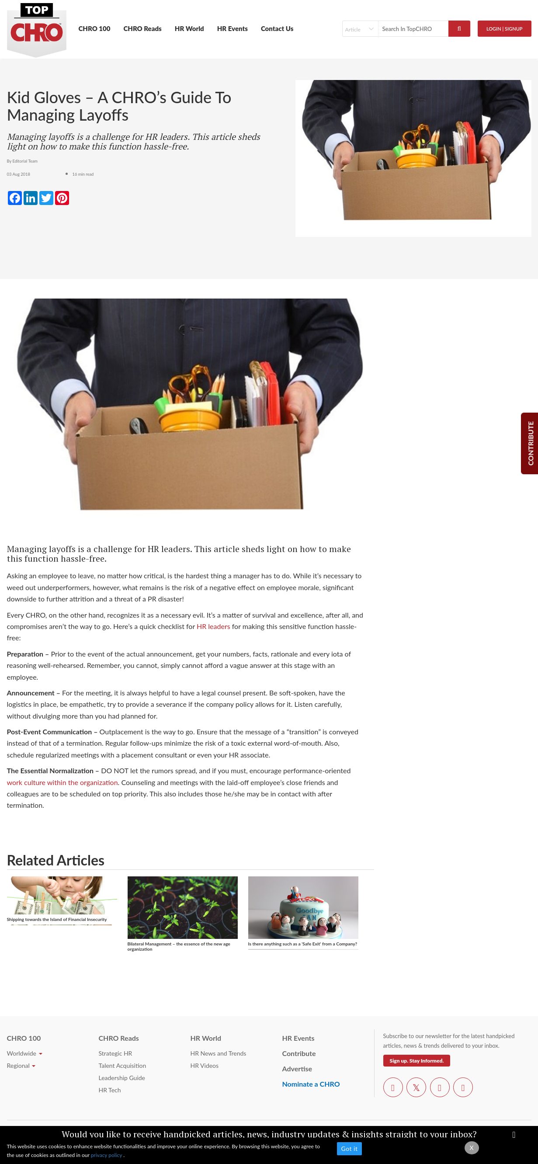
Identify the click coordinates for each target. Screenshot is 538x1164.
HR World (189, 28)
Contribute (299, 1053)
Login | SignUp (504, 28)
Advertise (297, 1068)
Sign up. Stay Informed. (417, 1060)
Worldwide (24, 1053)
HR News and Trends (218, 1053)
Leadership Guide (122, 1077)
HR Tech (110, 1090)
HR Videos (205, 1065)
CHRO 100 (95, 28)
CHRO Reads (142, 28)
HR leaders (213, 626)
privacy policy (107, 1155)
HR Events (232, 28)
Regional (21, 1065)
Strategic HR (115, 1053)
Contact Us (277, 28)
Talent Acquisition (122, 1065)
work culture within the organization (62, 782)
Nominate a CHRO (311, 1084)
